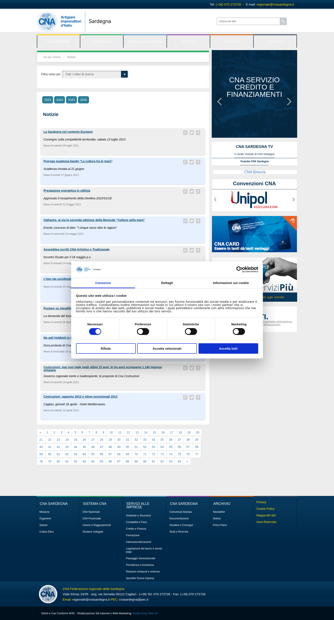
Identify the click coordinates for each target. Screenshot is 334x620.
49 (119, 447)
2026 (83, 99)
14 (145, 432)
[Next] (187, 461)
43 (67, 447)
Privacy (261, 502)
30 (119, 439)
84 (93, 461)
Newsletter (219, 511)
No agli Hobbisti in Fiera (60, 337)
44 (75, 447)
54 (162, 447)
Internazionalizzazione (138, 541)
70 (136, 454)
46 (93, 447)
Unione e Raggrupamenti (96, 525)
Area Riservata (266, 522)
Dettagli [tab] (167, 283)
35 (162, 439)
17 (171, 432)
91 (153, 461)
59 (41, 454)
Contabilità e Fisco (136, 522)
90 (145, 461)
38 (188, 439)
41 (50, 447)
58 (196, 447)
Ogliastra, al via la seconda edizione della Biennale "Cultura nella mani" (94, 220)
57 (188, 447)
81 (67, 461)
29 (110, 439)
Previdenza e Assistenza (140, 565)
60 (50, 454)
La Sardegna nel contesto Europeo (68, 131)
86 (110, 461)
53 (153, 447)
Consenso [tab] (103, 283)
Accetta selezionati (167, 348)
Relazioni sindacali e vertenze (143, 571)
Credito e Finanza (136, 528)
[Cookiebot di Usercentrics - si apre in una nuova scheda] (239, 269)
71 (145, 454)
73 (162, 454)
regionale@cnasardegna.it (275, 4)
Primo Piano (220, 525)
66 (101, 454)
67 (110, 454)
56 (179, 447)
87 (119, 461)
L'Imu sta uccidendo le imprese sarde (69, 279)
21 (41, 439)
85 (101, 461)
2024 (59, 99)
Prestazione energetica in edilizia (66, 190)
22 (50, 439)
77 (196, 454)
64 (84, 454)
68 (119, 454)
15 (154, 432)
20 (197, 432)
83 (84, 461)
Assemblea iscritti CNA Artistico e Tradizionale (76, 249)
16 (163, 432)
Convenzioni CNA (254, 183)
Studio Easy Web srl (145, 613)
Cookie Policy (265, 508)
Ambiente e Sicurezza (138, 515)
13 (137, 432)
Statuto (43, 525)
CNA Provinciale (91, 518)
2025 (71, 99)
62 (67, 454)
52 (145, 447)
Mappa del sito (266, 515)
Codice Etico (46, 531)
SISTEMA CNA (102, 41)
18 (180, 432)
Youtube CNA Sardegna (254, 161)
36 (171, 439)
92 (162, 461)
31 (127, 439)
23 (58, 439)
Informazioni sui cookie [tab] (231, 283)
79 (50, 461)
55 (171, 447)
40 (41, 447)
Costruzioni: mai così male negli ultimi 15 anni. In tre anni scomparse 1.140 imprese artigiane (102, 368)
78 (41, 461)
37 (179, 439)
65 (93, 454)
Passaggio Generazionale (140, 558)
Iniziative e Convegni (181, 525)
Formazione (132, 535)
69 (127, 454)
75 (179, 454)
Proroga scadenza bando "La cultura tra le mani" (77, 161)
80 (58, 461)
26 (84, 439)
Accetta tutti (228, 348)
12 (128, 432)
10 (111, 432)
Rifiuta (106, 348)
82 (75, 461)
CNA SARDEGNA (58, 41)
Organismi (45, 518)
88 (127, 461)
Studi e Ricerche (179, 531)
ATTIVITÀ (188, 41)
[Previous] (40, 432)
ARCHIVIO (232, 41)
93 (171, 461)
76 (188, 454)
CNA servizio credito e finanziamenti (254, 87)
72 (153, 454)
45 (84, 447)
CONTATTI (275, 41)
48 (110, 447)
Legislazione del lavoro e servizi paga (144, 550)
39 (196, 439)
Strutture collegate (92, 531)
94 (179, 461)
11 (120, 432)
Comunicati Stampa (181, 511)
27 (93, 439)
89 (136, 461)
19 (189, 432)
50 (127, 447)
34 (153, 439)
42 (58, 447)
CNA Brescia (254, 172)
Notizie (71, 57)
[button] (219, 97)
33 (145, 439)
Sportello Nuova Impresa (140, 578)
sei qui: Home (51, 57)
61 (58, 454)
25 (75, 439)
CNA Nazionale (91, 511)
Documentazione (179, 518)
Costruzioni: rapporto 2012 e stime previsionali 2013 (80, 396)
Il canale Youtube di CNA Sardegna (254, 154)
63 (75, 454)
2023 (47, 99)
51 (136, 447)
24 (67, 439)
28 (101, 439)
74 (171, 454)
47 (101, 447)
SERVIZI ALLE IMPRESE (145, 41)
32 (136, 439)
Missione (44, 511)
